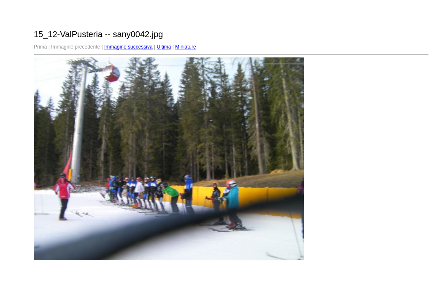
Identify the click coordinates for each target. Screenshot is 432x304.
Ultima (164, 47)
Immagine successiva (128, 47)
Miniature (185, 47)
